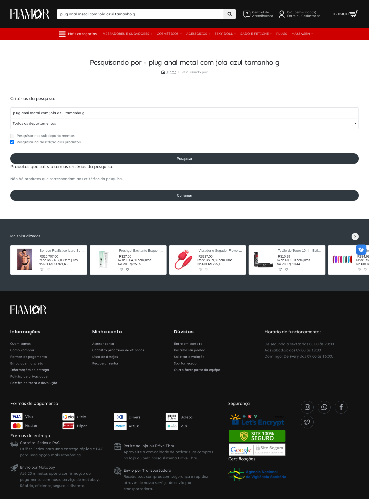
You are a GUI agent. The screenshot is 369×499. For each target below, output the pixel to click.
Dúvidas (183, 331)
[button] (42, 269)
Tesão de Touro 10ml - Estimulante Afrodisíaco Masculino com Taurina (300, 250)
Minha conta (107, 331)
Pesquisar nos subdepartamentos (42, 136)
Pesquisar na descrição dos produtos (45, 142)
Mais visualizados (25, 236)
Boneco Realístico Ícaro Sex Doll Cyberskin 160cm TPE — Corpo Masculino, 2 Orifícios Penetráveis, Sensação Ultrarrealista (62, 250)
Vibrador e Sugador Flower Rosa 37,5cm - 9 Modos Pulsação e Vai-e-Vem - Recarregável (221, 250)
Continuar (184, 195)
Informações (25, 331)
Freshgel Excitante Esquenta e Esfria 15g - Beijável (141, 250)
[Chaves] (184, 112)
